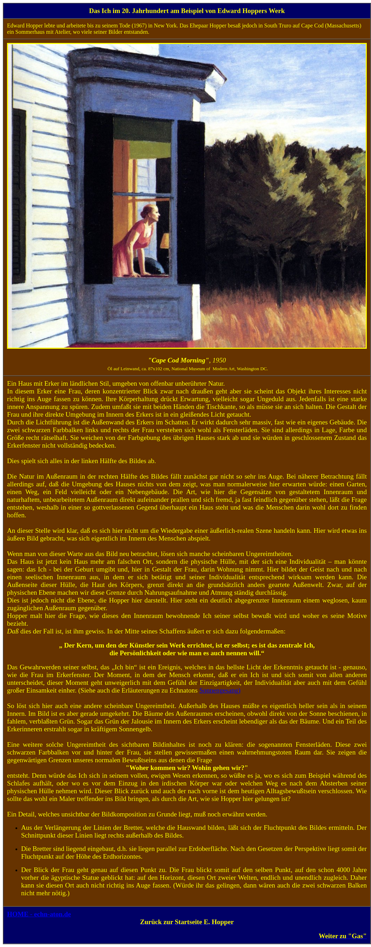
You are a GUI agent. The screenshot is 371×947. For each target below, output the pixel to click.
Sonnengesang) (220, 690)
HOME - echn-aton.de (39, 914)
